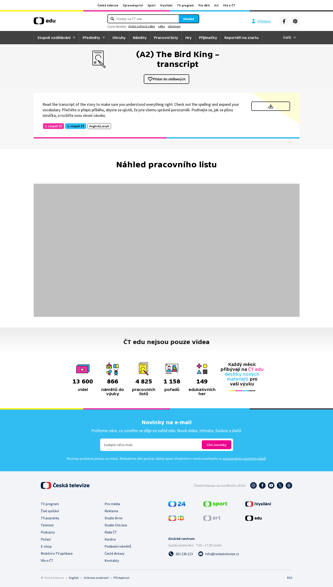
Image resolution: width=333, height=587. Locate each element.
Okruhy (119, 38)
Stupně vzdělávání (53, 38)
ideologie (174, 26)
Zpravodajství (133, 5)
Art (216, 5)
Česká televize (107, 5)
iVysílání (166, 5)
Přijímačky (208, 38)
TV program (185, 5)
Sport (152, 5)
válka (161, 26)
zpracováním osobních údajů (244, 458)
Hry (188, 38)
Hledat (188, 19)
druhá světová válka (141, 26)
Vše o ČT (229, 5)
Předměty (91, 38)
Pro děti (204, 5)
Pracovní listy (166, 38)
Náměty (140, 38)
